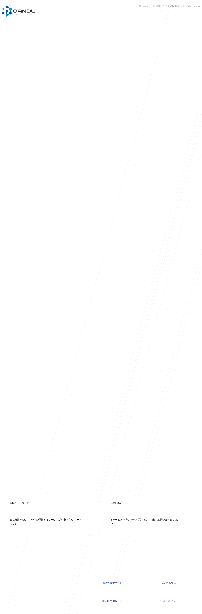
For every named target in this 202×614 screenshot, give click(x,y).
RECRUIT (116, 590)
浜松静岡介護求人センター (66, 547)
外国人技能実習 (60, 569)
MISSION (73, 590)
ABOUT (102, 590)
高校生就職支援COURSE (65, 558)
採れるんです (59, 563)
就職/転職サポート (112, 553)
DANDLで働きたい (112, 572)
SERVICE (88, 590)
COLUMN (58, 590)
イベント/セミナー (169, 572)
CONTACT (132, 590)
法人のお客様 (169, 553)
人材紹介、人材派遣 (62, 553)
